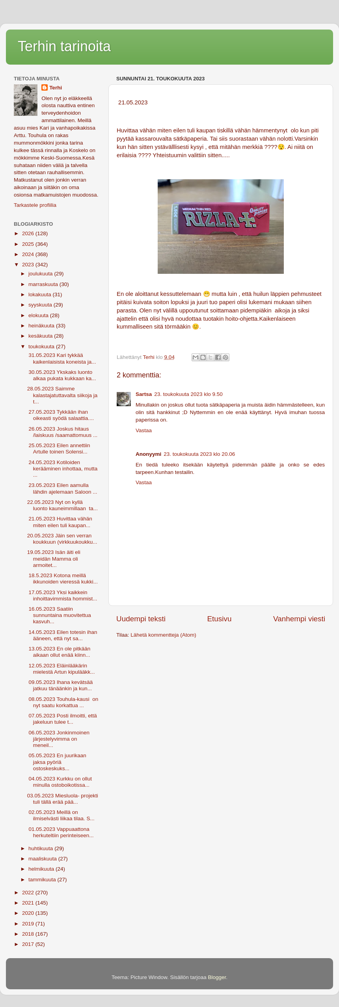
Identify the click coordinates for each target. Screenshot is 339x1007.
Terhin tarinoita (64, 46)
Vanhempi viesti (299, 619)
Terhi (55, 88)
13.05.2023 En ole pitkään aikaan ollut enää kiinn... (59, 652)
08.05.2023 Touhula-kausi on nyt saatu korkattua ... (63, 702)
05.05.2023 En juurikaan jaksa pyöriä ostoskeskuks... (56, 761)
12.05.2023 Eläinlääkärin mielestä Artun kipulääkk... (61, 669)
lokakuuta (40, 294)
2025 (28, 244)
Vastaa (144, 430)
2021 (28, 903)
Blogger (217, 977)
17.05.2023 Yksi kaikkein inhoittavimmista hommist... (62, 595)
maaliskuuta (43, 859)
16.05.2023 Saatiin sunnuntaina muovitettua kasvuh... (59, 615)
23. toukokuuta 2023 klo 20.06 (199, 454)
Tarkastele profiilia (35, 205)
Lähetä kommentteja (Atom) (163, 635)
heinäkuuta (42, 326)
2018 (28, 934)
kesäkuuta (41, 336)
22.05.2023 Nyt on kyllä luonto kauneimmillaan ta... (62, 505)
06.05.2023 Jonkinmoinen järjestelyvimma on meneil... (58, 739)
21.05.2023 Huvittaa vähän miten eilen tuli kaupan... (59, 522)
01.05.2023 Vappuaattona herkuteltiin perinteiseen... (60, 832)
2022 (28, 893)
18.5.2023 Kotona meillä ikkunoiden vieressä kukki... (62, 578)
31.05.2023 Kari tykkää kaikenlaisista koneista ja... (61, 358)
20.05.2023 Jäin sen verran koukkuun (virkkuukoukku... (62, 539)
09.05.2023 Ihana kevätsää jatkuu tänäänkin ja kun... (60, 685)
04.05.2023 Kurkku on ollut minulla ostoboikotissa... (59, 782)
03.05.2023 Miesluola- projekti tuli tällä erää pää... (62, 799)
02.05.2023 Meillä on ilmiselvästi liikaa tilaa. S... (61, 815)
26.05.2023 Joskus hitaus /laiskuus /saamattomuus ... (62, 432)
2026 (28, 233)
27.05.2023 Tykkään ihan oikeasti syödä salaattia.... (60, 415)
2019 (28, 924)
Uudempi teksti (141, 619)
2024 (28, 254)
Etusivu (219, 619)
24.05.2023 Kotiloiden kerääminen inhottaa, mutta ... (62, 468)
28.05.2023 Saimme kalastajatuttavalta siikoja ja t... (62, 395)
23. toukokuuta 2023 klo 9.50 (188, 394)
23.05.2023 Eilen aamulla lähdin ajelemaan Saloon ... (62, 488)
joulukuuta (41, 274)
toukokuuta (42, 346)
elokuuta (39, 315)
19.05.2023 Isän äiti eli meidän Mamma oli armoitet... (53, 558)
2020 (28, 913)
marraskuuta (44, 284)
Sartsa (144, 394)
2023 (28, 265)
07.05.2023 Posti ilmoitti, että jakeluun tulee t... (63, 719)
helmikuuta (42, 869)
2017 (28, 944)
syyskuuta (41, 305)
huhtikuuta (41, 848)
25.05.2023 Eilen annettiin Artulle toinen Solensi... (58, 448)
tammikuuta (43, 880)
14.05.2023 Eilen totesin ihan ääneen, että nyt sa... (62, 635)
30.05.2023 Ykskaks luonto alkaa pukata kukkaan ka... (61, 375)
